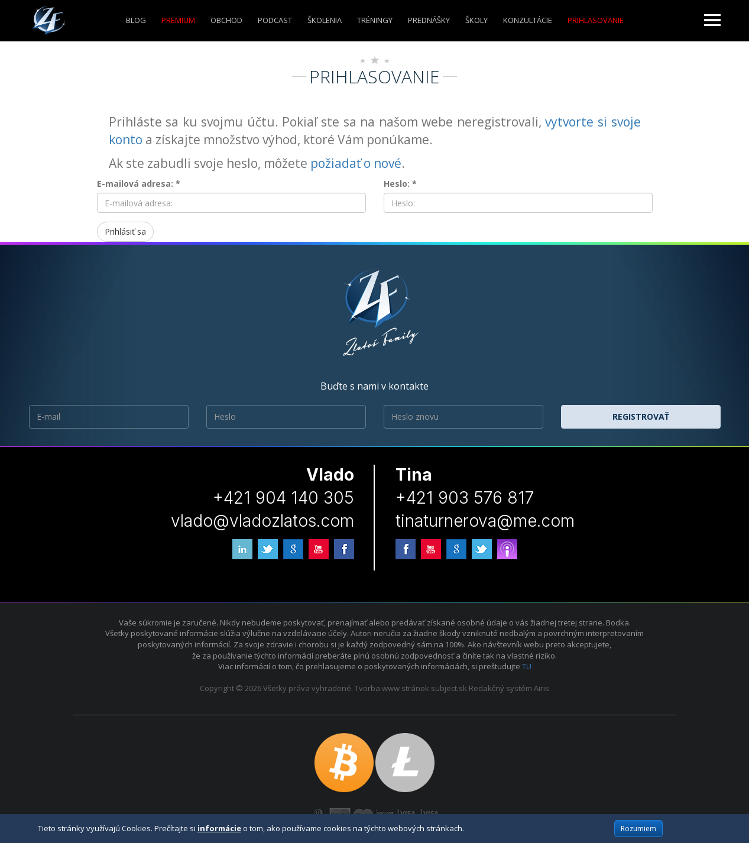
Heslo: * (400, 183)
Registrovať (640, 416)
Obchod (226, 20)
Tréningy (375, 20)
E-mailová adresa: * (138, 183)
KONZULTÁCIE (527, 20)
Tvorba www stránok (392, 688)
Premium (178, 20)
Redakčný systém (500, 688)
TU (526, 666)
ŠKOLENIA (324, 20)
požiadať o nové (355, 163)
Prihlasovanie (596, 20)
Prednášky (429, 20)
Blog (136, 20)
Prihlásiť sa (125, 231)
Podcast (275, 20)
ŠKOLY (476, 20)
